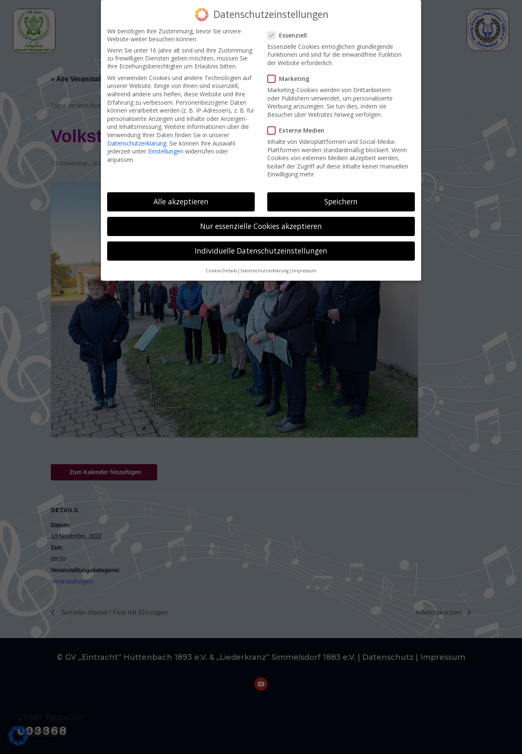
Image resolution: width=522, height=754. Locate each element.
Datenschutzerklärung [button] (265, 266)
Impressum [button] (304, 266)
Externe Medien (299, 126)
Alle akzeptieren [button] (180, 197)
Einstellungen (165, 147)
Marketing (291, 74)
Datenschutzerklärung (136, 138)
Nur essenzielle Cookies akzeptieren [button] (261, 221)
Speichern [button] (341, 197)
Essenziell (290, 31)
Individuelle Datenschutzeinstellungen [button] (261, 246)
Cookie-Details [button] (221, 266)
